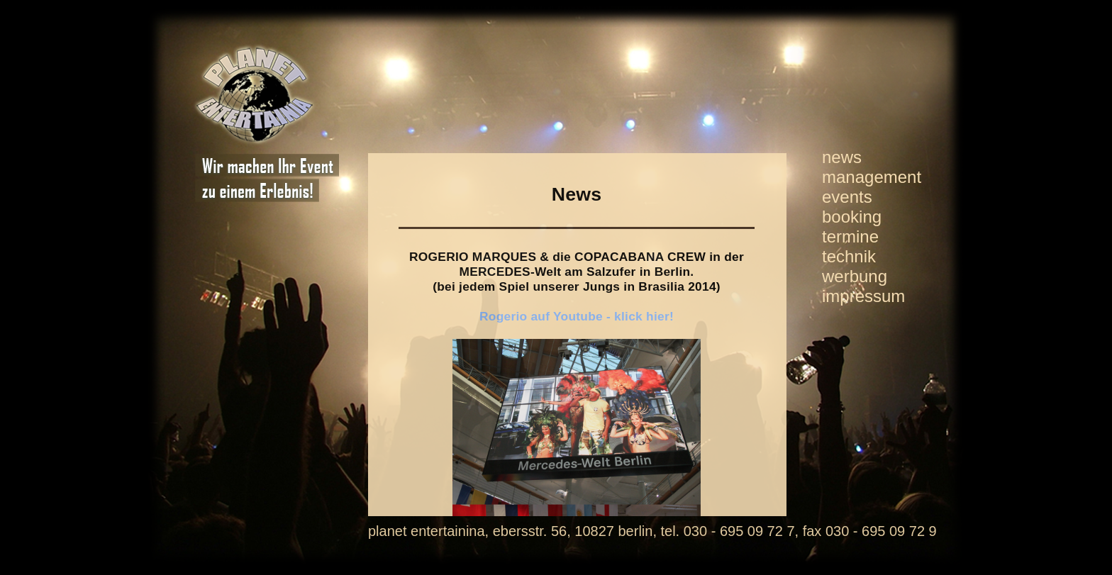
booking (852, 216)
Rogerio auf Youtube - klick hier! (576, 316)
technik (849, 256)
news (842, 157)
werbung (854, 276)
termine (850, 236)
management (871, 176)
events (847, 196)
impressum (863, 296)
